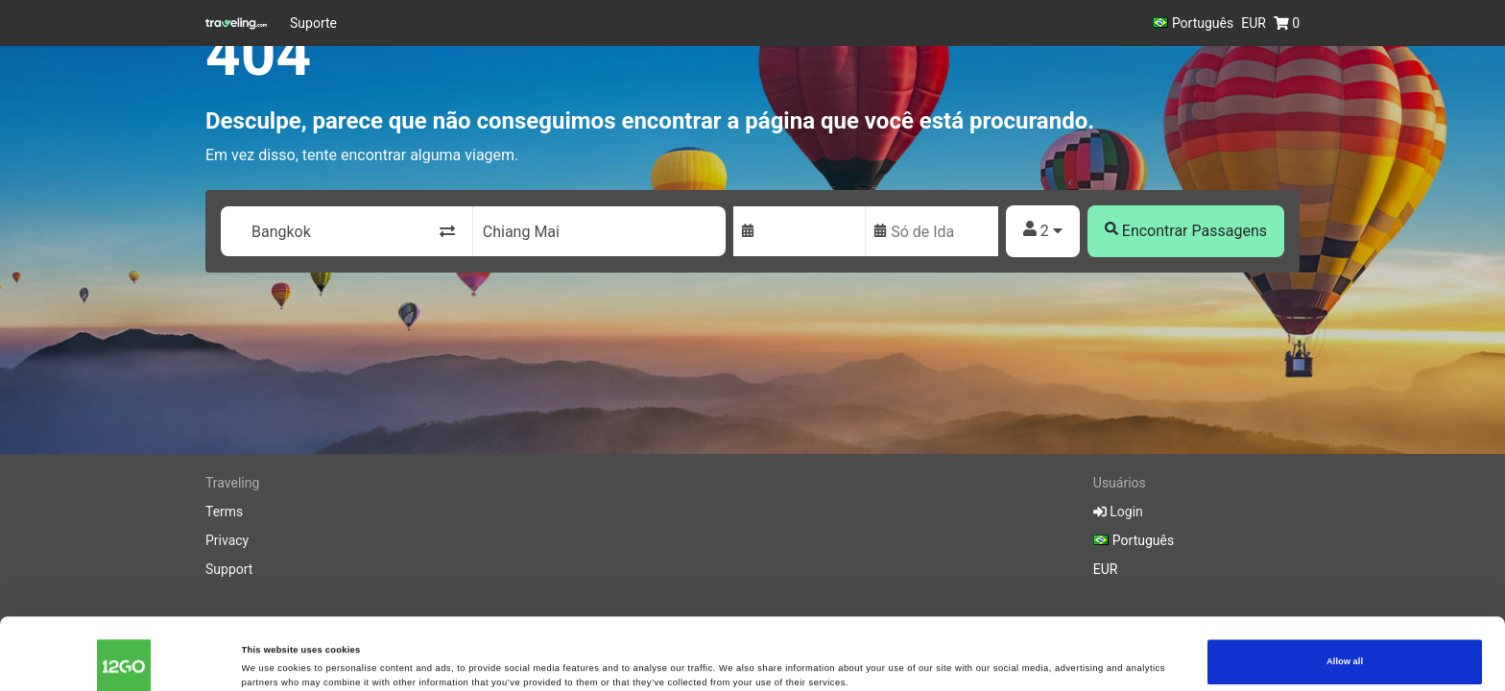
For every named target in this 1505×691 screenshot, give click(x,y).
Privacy (227, 540)
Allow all (1344, 601)
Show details (270, 654)
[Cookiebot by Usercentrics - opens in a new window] (124, 659)
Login (1118, 511)
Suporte (313, 23)
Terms (224, 511)
